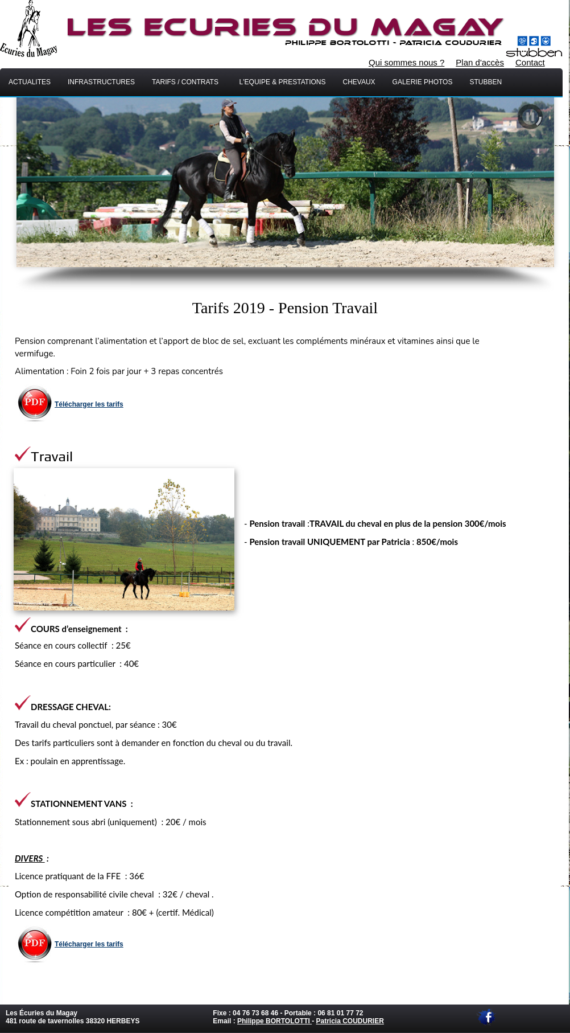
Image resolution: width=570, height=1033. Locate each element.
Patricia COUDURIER (349, 1021)
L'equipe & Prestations (282, 82)
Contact (530, 62)
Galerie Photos (423, 82)
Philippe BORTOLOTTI (274, 1021)
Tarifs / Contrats (187, 82)
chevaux (358, 82)
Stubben (489, 82)
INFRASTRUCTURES (101, 82)
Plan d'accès (480, 62)
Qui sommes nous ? (406, 62)
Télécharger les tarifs (89, 404)
